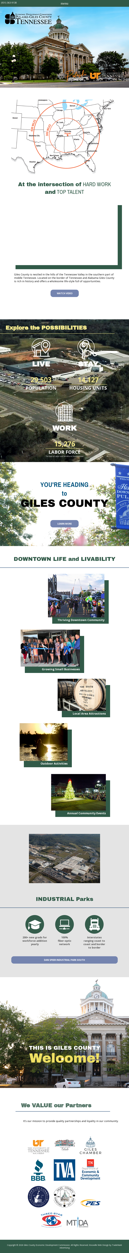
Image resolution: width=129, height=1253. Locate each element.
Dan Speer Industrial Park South (64, 959)
